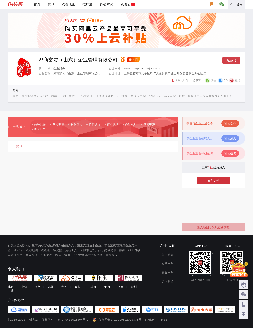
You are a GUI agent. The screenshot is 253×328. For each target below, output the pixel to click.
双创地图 (68, 4)
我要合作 (230, 123)
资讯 (51, 4)
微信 (213, 80)
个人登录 (236, 4)
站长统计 (151, 319)
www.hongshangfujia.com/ (142, 68)
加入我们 (168, 281)
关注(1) (231, 60)
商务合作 (168, 272)
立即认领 (213, 180)
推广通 (88, 4)
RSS (164, 319)
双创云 (126, 4)
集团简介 (168, 254)
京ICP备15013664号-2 (73, 319)
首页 (37, 4)
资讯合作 (168, 263)
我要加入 (230, 138)
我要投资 (230, 153)
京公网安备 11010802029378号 (120, 319)
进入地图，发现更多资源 (213, 227)
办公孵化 (106, 4)
